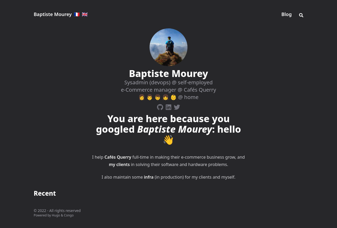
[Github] (160, 106)
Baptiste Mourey (53, 14)
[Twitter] (177, 106)
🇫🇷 (77, 14)
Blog (286, 14)
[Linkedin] (168, 106)
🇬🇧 (85, 14)
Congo (69, 215)
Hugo (56, 215)
